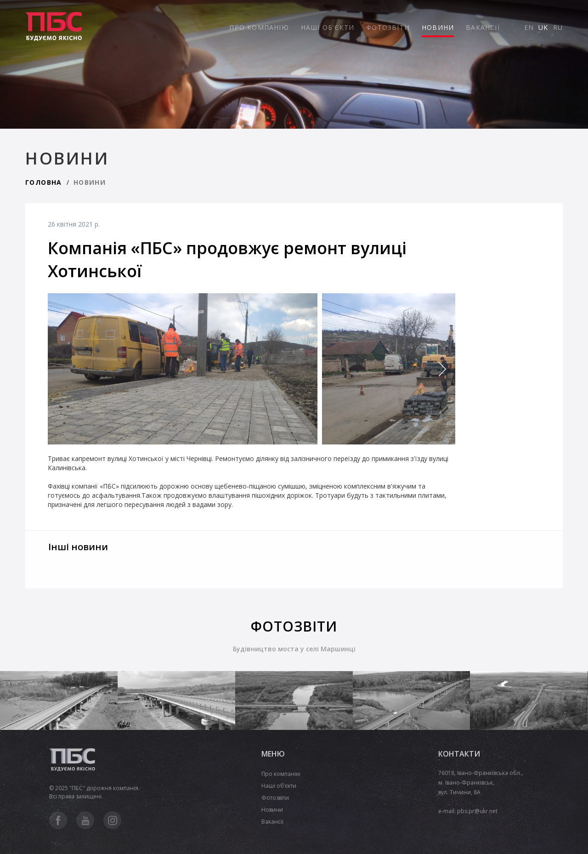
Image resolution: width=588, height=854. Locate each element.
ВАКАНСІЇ (483, 27)
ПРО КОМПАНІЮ (258, 27)
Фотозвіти (275, 798)
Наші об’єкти (278, 786)
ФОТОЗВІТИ (388, 27)
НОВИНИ (438, 27)
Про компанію (280, 774)
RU (558, 27)
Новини (272, 810)
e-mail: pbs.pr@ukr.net (468, 811)
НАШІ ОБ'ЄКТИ (327, 27)
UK (543, 27)
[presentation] (423, 369)
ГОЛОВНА (43, 182)
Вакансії (272, 822)
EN (529, 27)
